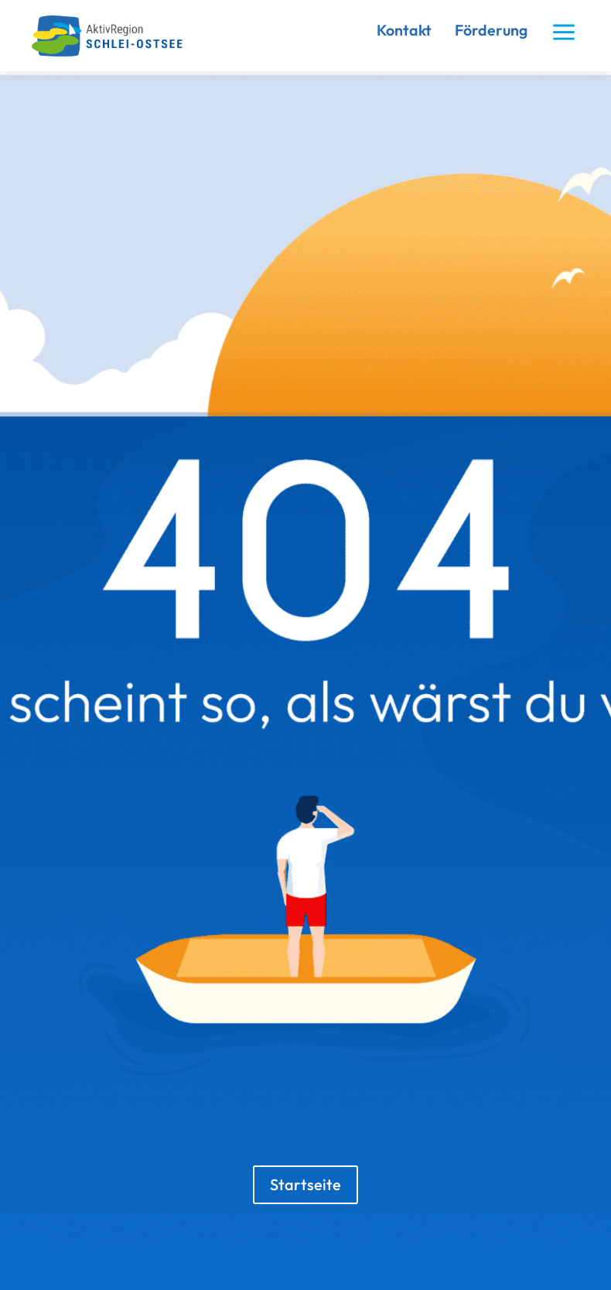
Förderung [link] (491, 29)
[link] (113, 53)
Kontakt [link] (404, 29)
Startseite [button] (305, 1184)
